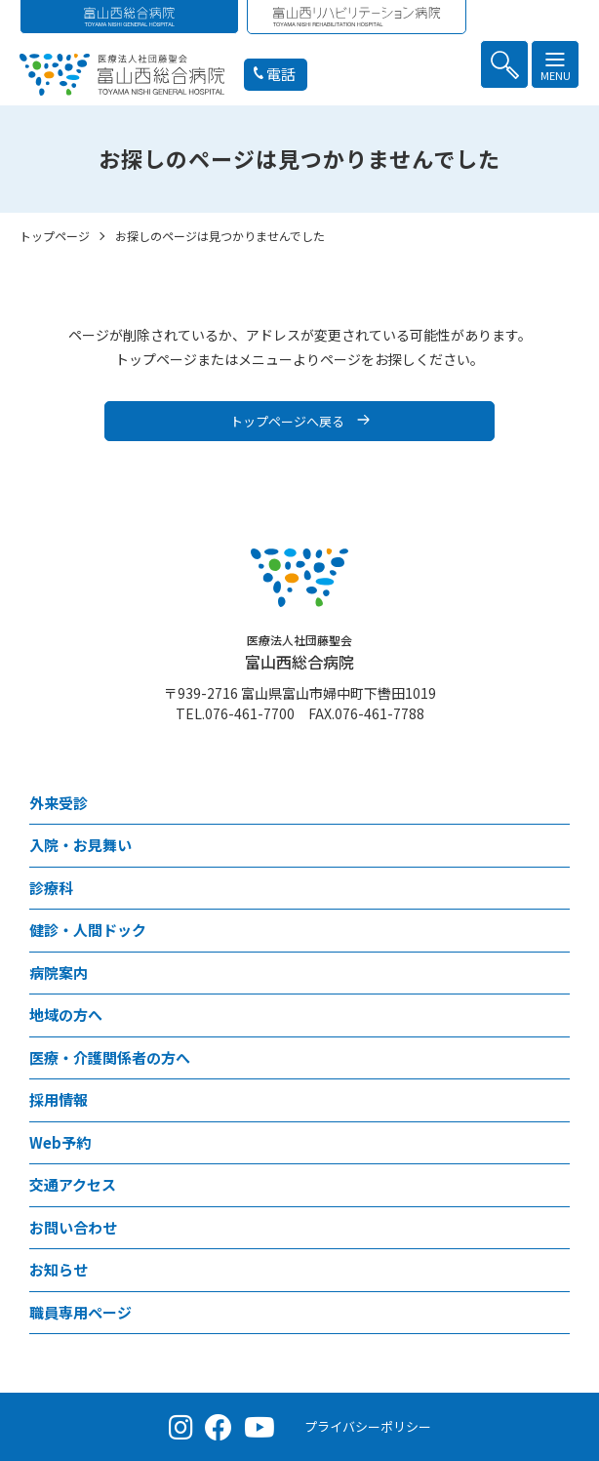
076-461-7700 (250, 713)
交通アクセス (72, 1184)
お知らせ (58, 1269)
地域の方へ (65, 1014)
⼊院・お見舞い (80, 844)
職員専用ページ (80, 1312)
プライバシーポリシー (367, 1426)
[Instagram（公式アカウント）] (181, 1426)
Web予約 (60, 1142)
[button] (504, 64)
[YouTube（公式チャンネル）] (259, 1426)
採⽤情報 (58, 1099)
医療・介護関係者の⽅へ (109, 1057)
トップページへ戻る (287, 421)
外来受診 (58, 802)
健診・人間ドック (87, 929)
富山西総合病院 (299, 652)
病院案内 (58, 972)
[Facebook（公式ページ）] (218, 1426)
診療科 (51, 887)
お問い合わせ (73, 1227)
